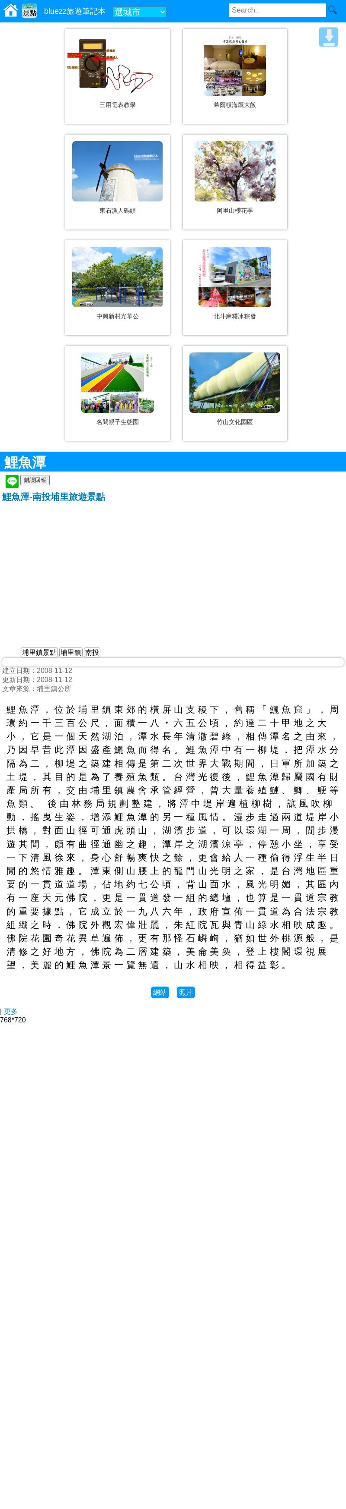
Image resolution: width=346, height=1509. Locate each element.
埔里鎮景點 (39, 652)
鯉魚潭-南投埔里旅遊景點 (53, 497)
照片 (186, 992)
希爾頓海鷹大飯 (235, 104)
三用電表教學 (117, 104)
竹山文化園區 (235, 421)
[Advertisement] (173, 567)
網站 (160, 992)
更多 (11, 1011)
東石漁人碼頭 (117, 210)
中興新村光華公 (117, 316)
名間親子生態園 (117, 421)
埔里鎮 (71, 652)
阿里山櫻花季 (235, 210)
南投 (92, 652)
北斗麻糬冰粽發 (235, 316)
